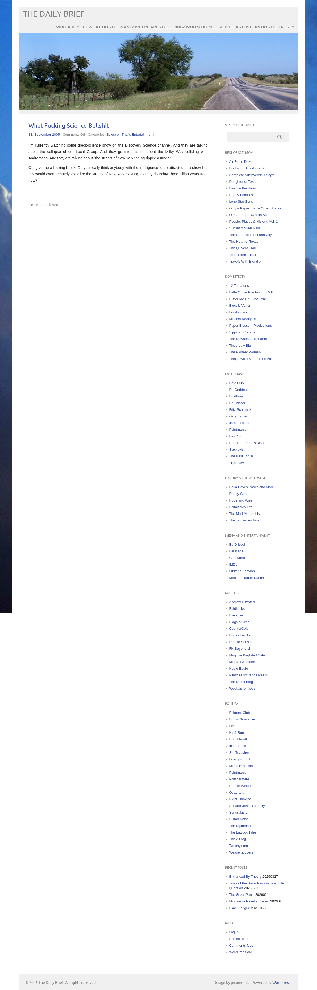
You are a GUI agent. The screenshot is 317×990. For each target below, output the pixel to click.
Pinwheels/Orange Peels (248, 675)
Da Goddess (238, 390)
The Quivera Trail (242, 248)
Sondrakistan (239, 812)
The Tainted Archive (244, 520)
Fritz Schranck (240, 410)
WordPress (281, 983)
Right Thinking (240, 799)
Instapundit (237, 746)
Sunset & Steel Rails (245, 228)
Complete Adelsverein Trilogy (251, 175)
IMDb (233, 564)
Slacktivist (237, 449)
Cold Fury (236, 383)
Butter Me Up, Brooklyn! (247, 299)
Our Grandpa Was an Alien (249, 215)
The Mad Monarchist (245, 514)
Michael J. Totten (242, 662)
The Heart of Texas (243, 241)
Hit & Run (236, 733)
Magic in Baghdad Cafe (247, 655)
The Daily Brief (54, 14)
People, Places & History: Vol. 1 (253, 221)
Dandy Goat (238, 494)
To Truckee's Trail (242, 255)
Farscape (236, 551)
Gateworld (237, 558)
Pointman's (237, 430)
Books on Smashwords (247, 168)
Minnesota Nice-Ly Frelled (249, 901)
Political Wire (239, 779)
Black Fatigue (239, 908)
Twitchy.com (238, 846)
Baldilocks (237, 609)
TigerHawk (237, 463)
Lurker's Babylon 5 (243, 571)
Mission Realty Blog (244, 319)
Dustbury (236, 396)
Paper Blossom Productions (250, 326)
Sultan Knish (239, 819)
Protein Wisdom (241, 786)
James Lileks (239, 423)
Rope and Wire (240, 500)
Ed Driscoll (237, 403)
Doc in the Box (240, 635)
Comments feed (241, 945)
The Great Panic (242, 895)
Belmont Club (239, 713)
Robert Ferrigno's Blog (246, 443)
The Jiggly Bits (240, 345)
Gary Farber (238, 416)
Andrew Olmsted (242, 602)
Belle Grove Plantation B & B (251, 292)
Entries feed (238, 939)
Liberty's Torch (240, 759)
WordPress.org (240, 952)
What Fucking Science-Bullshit (68, 126)
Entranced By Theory (245, 877)
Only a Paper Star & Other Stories (255, 208)
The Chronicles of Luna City (250, 235)
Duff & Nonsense (242, 719)
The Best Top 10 (241, 456)
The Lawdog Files (243, 832)
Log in (234, 932)
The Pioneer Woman (245, 352)
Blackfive (236, 615)
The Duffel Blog (241, 682)
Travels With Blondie (245, 261)
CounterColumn (241, 629)
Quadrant (236, 792)
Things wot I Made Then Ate (250, 359)
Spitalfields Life (240, 507)
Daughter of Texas (243, 182)
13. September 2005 (44, 134)
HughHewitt (238, 739)
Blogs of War (239, 622)
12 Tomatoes (239, 286)
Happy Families (241, 195)
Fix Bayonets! (239, 649)
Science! (113, 134)
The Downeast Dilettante (248, 339)
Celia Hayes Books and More (251, 487)
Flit (231, 726)
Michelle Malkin (241, 766)
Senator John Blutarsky (247, 806)
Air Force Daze (240, 162)
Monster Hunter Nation (246, 578)
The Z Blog (237, 839)
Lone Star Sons (241, 202)
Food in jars (238, 312)
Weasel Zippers (241, 852)
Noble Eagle (238, 668)
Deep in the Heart (242, 188)
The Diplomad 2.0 (243, 826)
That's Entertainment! (138, 134)
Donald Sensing (241, 642)
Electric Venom (240, 306)
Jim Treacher (239, 753)
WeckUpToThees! (242, 688)
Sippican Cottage (242, 332)
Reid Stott (236, 436)
